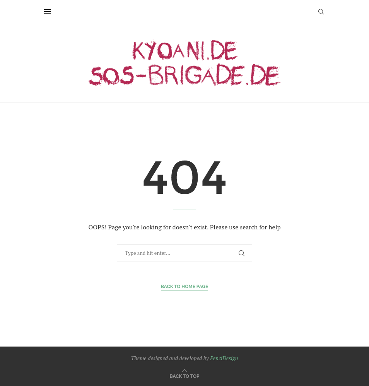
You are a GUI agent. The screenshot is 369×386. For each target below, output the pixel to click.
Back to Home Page (184, 286)
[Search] (321, 11)
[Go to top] (185, 375)
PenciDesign (224, 358)
